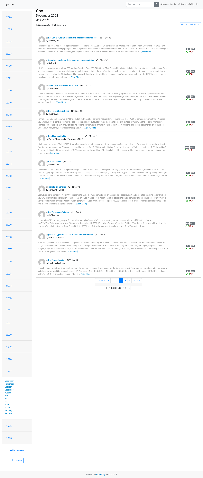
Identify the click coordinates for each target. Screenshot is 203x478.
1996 (9, 425)
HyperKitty (100, 474)
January (8, 413)
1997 (9, 371)
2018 (9, 114)
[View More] (146, 52)
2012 (9, 188)
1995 (9, 438)
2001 (9, 322)
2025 (9, 29)
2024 (9, 41)
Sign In (182, 4)
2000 (9, 334)
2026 (9, 17)
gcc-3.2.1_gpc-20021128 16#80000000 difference (69, 235)
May (6, 401)
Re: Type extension (55, 260)
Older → (136, 280)
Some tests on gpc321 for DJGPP (62, 85)
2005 (9, 273)
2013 (9, 176)
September (9, 390)
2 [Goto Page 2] (112, 280)
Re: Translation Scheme (57, 111)
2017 (9, 127)
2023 (9, 53)
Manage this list (168, 4)
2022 (9, 66)
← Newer (101, 280)
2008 (9, 237)
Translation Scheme (56, 187)
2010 (9, 212)
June (7, 399)
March (7, 407)
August (8, 393)
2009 (9, 224)
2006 (9, 261)
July (6, 396)
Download (17, 460)
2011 (9, 200)
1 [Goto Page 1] (108, 280)
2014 (9, 163)
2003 (9, 298)
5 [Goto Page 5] (125, 280)
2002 (9, 310)
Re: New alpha (53, 162)
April (7, 404)
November (9, 384)
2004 (9, 285)
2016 (9, 139)
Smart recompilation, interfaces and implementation (70, 60)
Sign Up (193, 4)
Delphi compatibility (56, 136)
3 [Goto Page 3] (116, 280)
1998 (9, 359)
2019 (9, 102)
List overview (17, 450)
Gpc (39, 11)
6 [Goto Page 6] (129, 280)
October (8, 387)
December (9, 381)
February (8, 410)
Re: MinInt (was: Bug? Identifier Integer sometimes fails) (72, 38)
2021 (9, 78)
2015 (9, 151)
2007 (9, 249)
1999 (9, 347)
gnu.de (10, 4)
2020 (9, 90)
